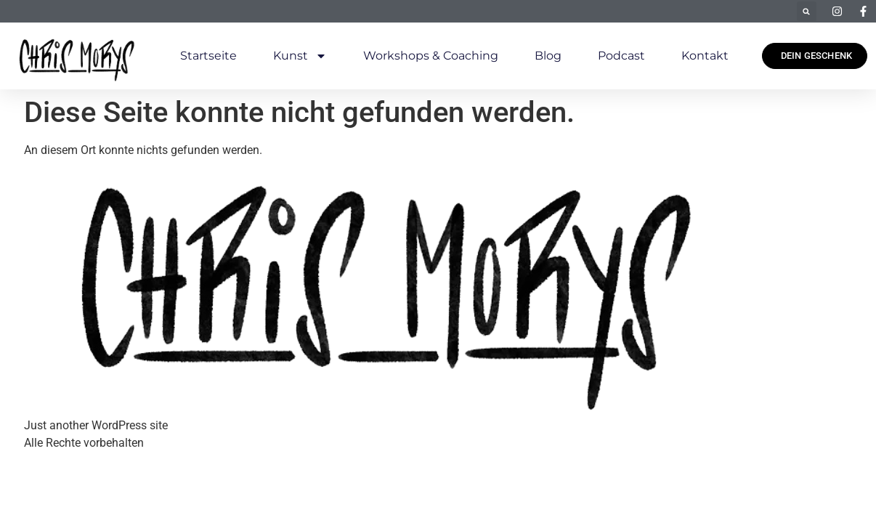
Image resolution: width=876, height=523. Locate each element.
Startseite (208, 55)
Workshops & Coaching (430, 55)
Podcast (621, 55)
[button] (806, 11)
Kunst (300, 56)
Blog (548, 55)
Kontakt (705, 55)
